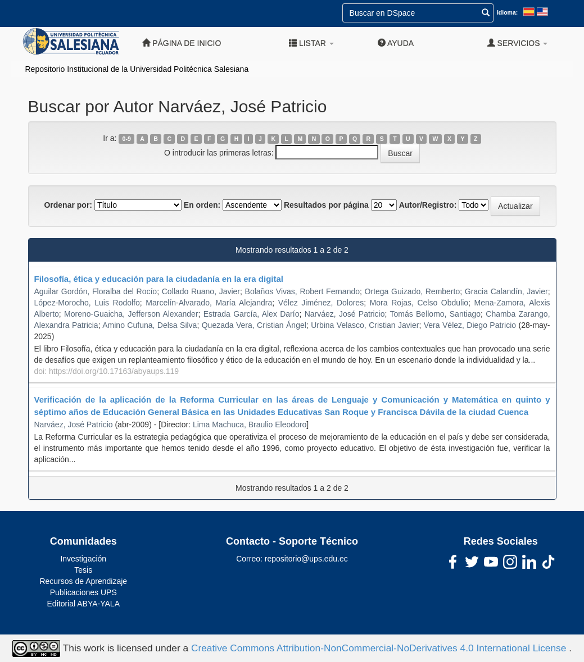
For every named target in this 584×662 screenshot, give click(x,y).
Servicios (517, 43)
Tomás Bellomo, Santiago (435, 313)
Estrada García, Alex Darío (251, 313)
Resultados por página (326, 204)
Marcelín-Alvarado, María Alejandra (209, 302)
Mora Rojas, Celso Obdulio (419, 302)
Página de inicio (181, 43)
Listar (311, 43)
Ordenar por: (68, 204)
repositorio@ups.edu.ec (306, 558)
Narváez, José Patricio (345, 313)
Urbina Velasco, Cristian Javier (365, 325)
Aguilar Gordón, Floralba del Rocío (95, 291)
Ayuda (396, 43)
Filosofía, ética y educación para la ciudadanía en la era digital (158, 279)
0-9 (127, 138)
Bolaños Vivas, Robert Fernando (302, 291)
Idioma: (507, 12)
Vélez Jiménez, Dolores (321, 302)
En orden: (202, 204)
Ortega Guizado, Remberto (412, 291)
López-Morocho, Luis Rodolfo (87, 302)
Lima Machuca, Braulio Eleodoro (249, 424)
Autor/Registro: (428, 204)
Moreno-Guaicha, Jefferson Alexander (131, 313)
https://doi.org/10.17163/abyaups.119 (114, 371)
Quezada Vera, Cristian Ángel (254, 325)
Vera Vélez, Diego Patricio (470, 325)
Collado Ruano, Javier (201, 291)
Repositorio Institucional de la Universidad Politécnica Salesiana (137, 69)
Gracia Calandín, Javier (506, 291)
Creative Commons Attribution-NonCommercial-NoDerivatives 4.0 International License (380, 647)
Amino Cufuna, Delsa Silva (149, 325)
